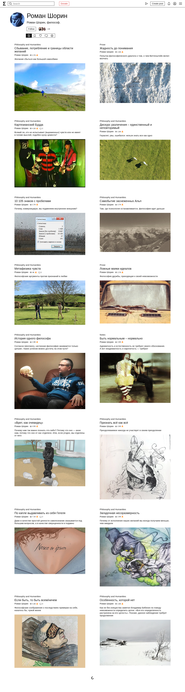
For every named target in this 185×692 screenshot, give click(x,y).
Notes (102, 334)
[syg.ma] (4, 4)
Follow (31, 29)
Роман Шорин (21, 55)
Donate (64, 3)
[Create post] (157, 4)
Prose (102, 44)
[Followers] (44, 29)
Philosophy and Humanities (27, 44)
